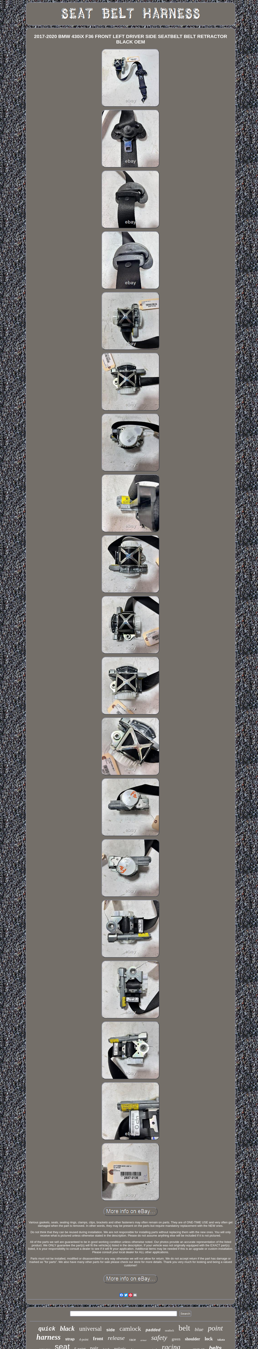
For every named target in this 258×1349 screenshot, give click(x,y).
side (110, 1329)
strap (70, 1339)
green (176, 1339)
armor (143, 1340)
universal (90, 1328)
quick (46, 1329)
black (67, 1328)
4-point (83, 1339)
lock (209, 1338)
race (132, 1339)
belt (184, 1328)
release (116, 1338)
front (98, 1338)
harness (48, 1337)
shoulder (192, 1339)
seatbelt (169, 1330)
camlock (130, 1328)
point (215, 1328)
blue (199, 1329)
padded (153, 1330)
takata (221, 1339)
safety (159, 1337)
